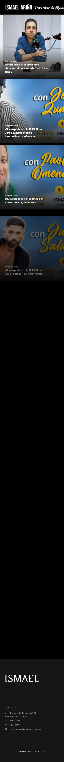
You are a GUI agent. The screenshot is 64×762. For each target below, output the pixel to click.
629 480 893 (15, 725)
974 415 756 (14, 721)
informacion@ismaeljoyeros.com (26, 729)
